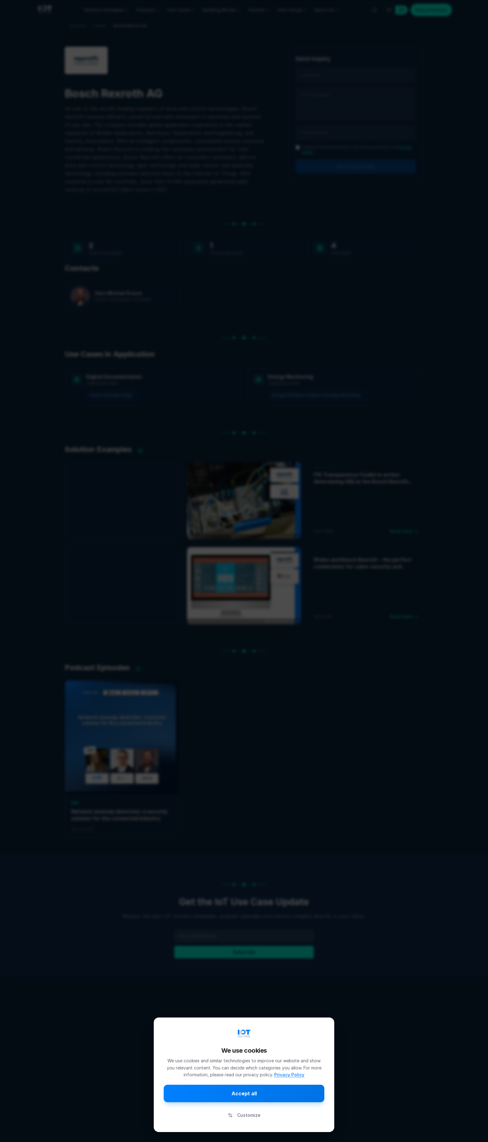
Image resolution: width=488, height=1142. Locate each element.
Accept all (244, 1093)
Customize (244, 1115)
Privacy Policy (289, 1074)
